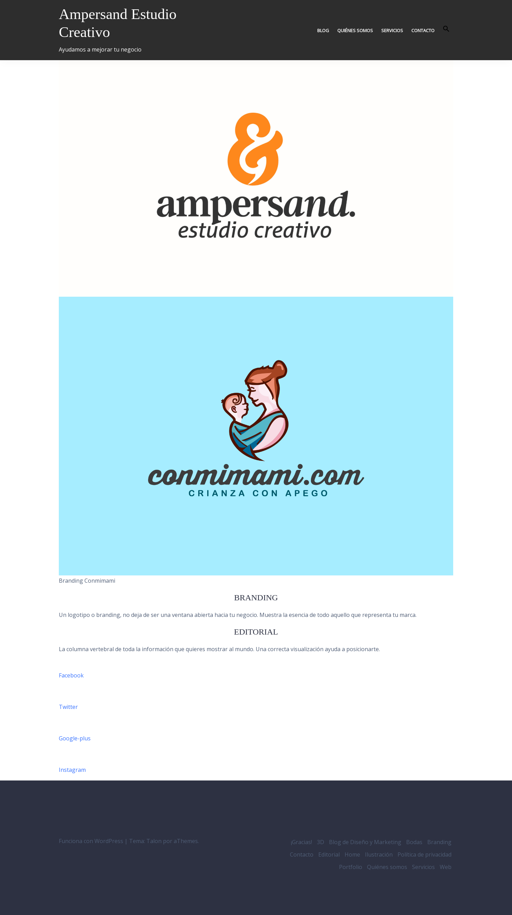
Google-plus (75, 738)
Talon (154, 841)
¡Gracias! (301, 842)
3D (320, 842)
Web (445, 867)
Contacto (423, 30)
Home (352, 854)
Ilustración (379, 854)
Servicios (392, 30)
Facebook (71, 675)
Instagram (72, 770)
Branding (439, 842)
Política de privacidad (424, 854)
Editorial (329, 854)
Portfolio (350, 867)
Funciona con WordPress (91, 841)
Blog (323, 30)
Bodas (414, 842)
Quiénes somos (355, 30)
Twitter (68, 707)
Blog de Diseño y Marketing (365, 842)
